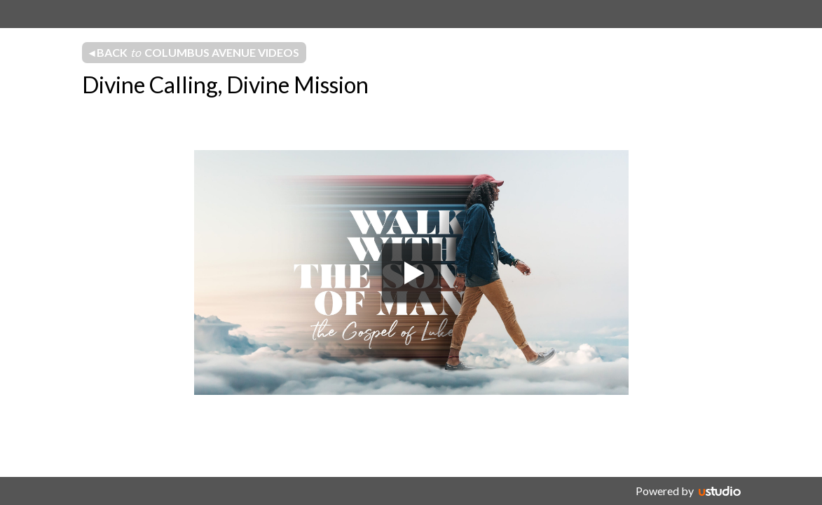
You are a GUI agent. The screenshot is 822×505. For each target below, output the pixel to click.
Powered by (665, 490)
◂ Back (194, 52)
